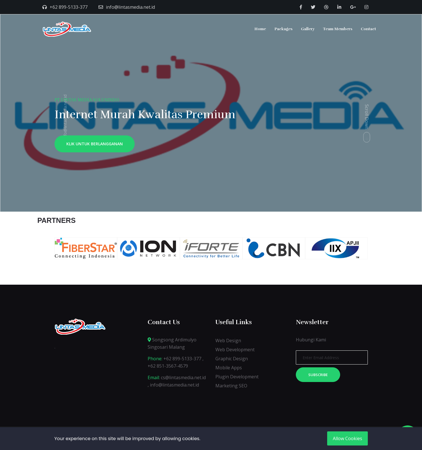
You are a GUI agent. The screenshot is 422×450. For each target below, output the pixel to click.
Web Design (228, 340)
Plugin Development (237, 377)
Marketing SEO (231, 386)
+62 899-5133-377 (69, 7)
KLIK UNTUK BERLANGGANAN (94, 144)
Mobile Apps (228, 368)
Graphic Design (231, 358)
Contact (368, 29)
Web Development (235, 349)
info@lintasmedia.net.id (130, 7)
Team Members (337, 29)
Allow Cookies (347, 438)
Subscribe (318, 374)
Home (260, 29)
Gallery (307, 29)
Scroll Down (367, 116)
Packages (283, 29)
